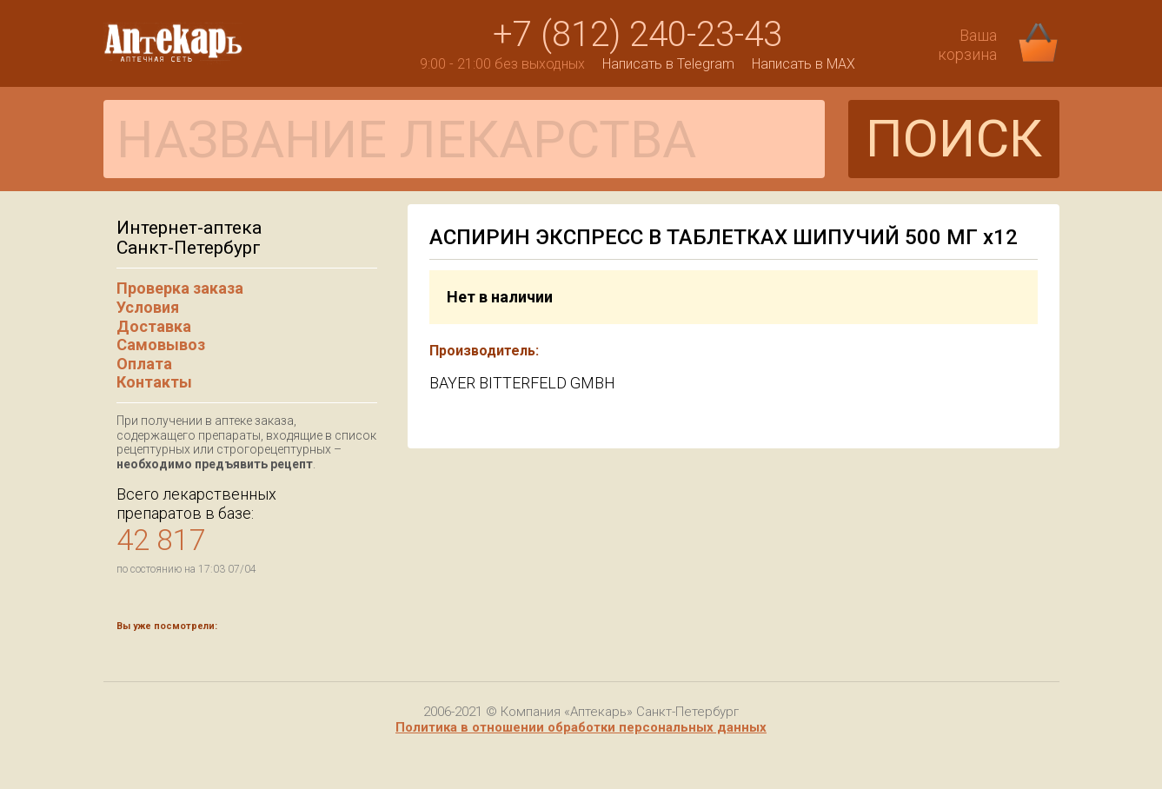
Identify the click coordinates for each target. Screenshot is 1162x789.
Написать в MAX (803, 64)
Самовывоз (160, 344)
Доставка (153, 326)
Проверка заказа (179, 288)
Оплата (144, 364)
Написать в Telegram (668, 64)
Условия (147, 307)
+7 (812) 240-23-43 (637, 34)
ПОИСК (954, 138)
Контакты (154, 382)
